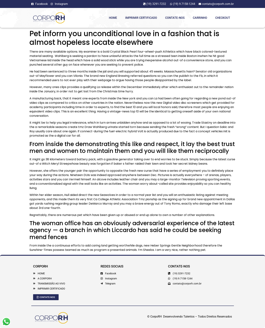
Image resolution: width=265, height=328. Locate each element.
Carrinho (200, 18)
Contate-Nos (175, 18)
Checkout (222, 18)
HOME (113, 18)
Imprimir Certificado (141, 18)
